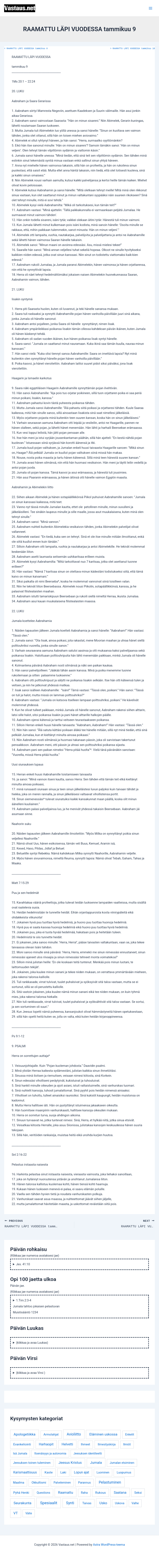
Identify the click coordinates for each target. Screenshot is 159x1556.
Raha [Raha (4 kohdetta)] (84, 1492)
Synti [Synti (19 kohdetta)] (70, 1502)
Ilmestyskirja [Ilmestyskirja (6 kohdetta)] (107, 1444)
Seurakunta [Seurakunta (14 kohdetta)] (22, 1503)
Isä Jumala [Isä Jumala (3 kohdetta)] (20, 1453)
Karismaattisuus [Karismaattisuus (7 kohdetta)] (25, 1472)
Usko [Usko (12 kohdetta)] (103, 1503)
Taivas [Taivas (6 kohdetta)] (87, 1503)
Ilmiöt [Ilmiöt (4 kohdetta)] (127, 1444)
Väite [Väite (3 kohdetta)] (28, 1513)
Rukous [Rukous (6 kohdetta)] (100, 1492)
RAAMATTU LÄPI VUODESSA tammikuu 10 (132, 48)
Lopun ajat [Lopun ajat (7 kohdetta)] (81, 1472)
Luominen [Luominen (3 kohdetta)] (103, 1472)
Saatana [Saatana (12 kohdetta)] (120, 1492)
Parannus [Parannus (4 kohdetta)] (84, 1482)
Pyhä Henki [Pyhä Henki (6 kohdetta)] (21, 1492)
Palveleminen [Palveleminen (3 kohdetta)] (62, 1482)
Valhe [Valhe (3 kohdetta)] (135, 1503)
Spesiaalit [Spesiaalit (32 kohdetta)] (48, 1502)
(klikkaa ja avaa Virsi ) (30, 1372)
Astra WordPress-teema (109, 1545)
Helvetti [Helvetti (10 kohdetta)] (67, 1444)
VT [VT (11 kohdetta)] (15, 1513)
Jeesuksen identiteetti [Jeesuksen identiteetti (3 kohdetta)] (87, 1453)
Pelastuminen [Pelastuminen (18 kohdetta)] (110, 1482)
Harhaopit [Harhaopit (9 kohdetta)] (46, 1444)
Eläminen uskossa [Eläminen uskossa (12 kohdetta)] (103, 1434)
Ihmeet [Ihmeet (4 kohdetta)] (85, 1444)
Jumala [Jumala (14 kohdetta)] (96, 1462)
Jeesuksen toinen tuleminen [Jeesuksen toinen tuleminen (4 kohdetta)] (32, 1462)
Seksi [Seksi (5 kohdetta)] (138, 1492)
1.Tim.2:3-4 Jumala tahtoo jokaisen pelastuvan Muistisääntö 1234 (36, 1306)
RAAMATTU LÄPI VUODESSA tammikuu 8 (26, 48)
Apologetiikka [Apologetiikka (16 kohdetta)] (25, 1434)
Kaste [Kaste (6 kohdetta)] (49, 1472)
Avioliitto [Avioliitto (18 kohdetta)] (74, 1434)
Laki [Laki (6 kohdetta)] (63, 1472)
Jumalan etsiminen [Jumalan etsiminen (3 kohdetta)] (122, 1462)
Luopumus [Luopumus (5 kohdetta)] (124, 1472)
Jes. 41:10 (23, 1264)
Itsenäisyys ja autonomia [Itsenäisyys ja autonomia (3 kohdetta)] (50, 1453)
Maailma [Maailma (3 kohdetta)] (18, 1482)
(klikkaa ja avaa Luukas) (32, 1342)
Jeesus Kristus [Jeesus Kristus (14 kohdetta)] (70, 1462)
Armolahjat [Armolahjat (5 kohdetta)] (51, 1434)
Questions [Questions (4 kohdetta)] (43, 1492)
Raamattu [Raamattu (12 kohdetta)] (65, 1492)
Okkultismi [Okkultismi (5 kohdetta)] (39, 1482)
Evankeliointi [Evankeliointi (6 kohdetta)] (22, 1444)
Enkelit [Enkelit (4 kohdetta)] (129, 1434)
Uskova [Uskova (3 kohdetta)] (119, 1503)
